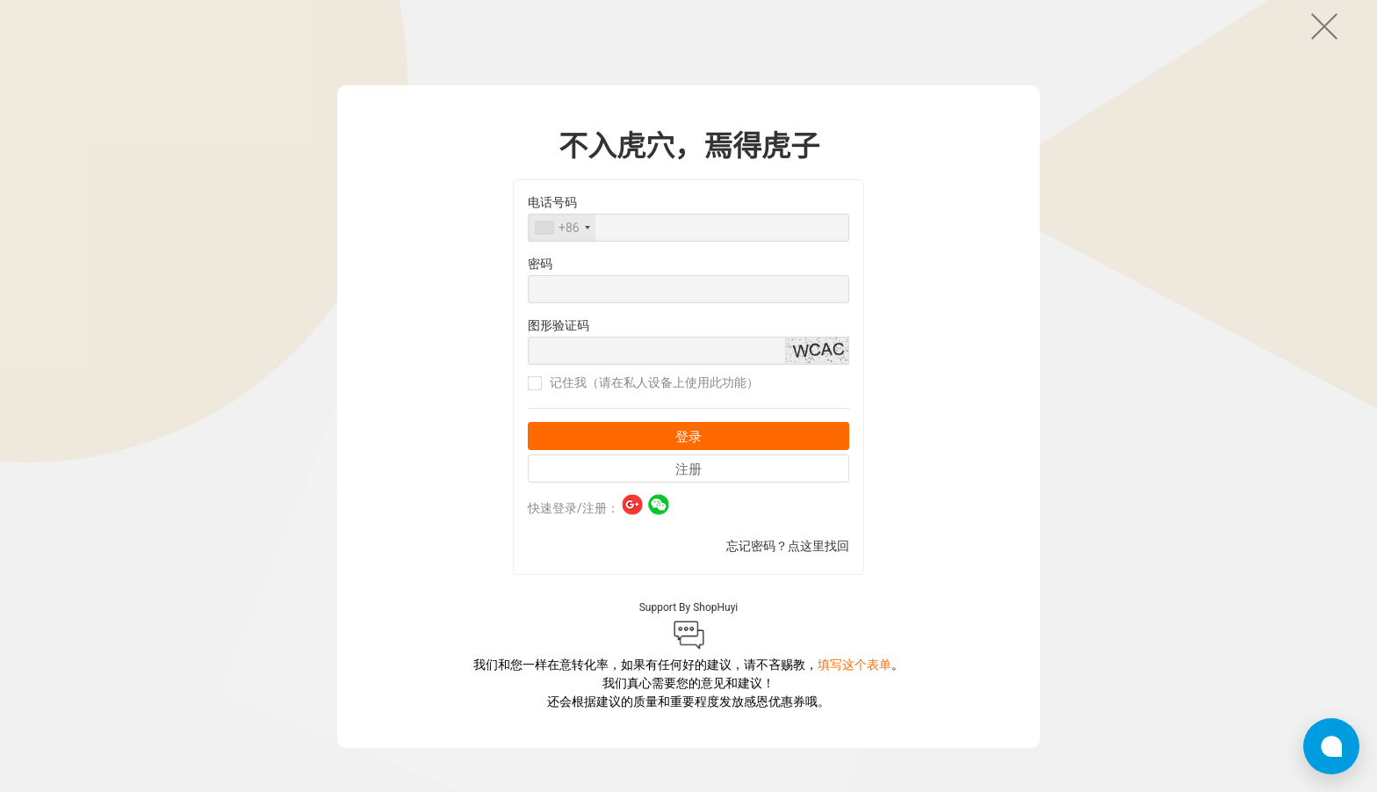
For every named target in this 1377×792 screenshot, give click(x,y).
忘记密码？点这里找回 (787, 599)
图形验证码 (558, 378)
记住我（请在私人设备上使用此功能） (643, 435)
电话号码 (552, 255)
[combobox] (562, 280)
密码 (540, 316)
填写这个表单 (854, 717)
